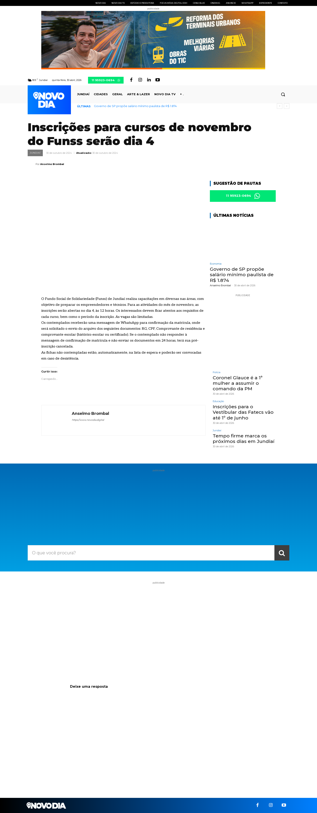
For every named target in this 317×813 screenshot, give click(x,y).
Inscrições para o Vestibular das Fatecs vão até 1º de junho (243, 412)
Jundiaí (35, 153)
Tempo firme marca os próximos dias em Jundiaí (243, 438)
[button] (283, 94)
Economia (216, 264)
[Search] (281, 553)
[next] (286, 106)
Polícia (216, 373)
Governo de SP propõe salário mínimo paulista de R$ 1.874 (135, 106)
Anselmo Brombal (52, 164)
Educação (218, 402)
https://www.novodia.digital (88, 419)
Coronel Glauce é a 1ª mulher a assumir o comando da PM (238, 383)
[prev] (279, 106)
